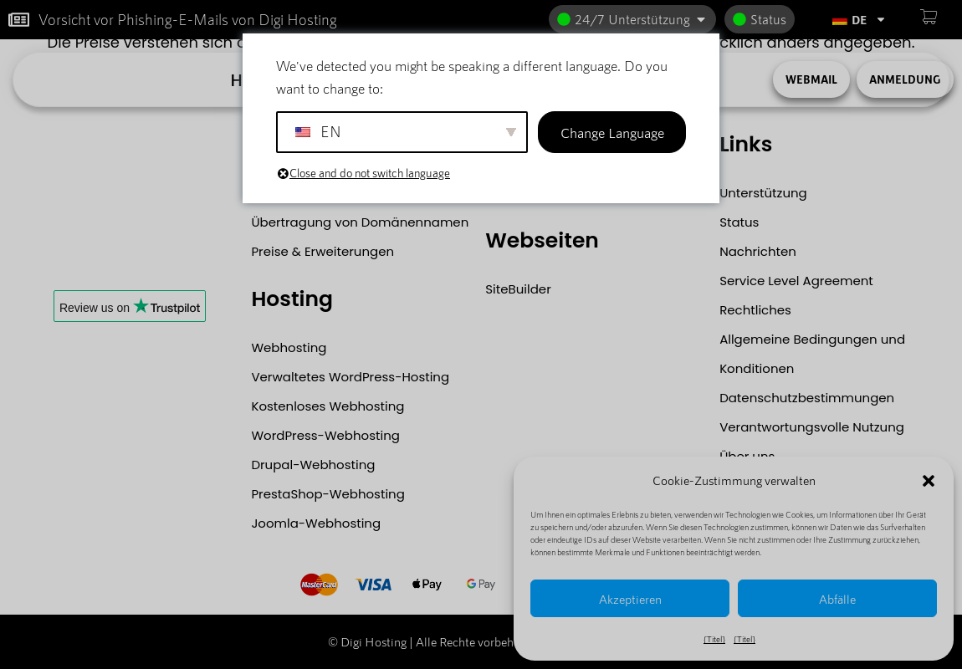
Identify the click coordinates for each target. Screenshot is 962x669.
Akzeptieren (630, 598)
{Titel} (714, 639)
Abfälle (837, 598)
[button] (928, 480)
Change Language (612, 132)
